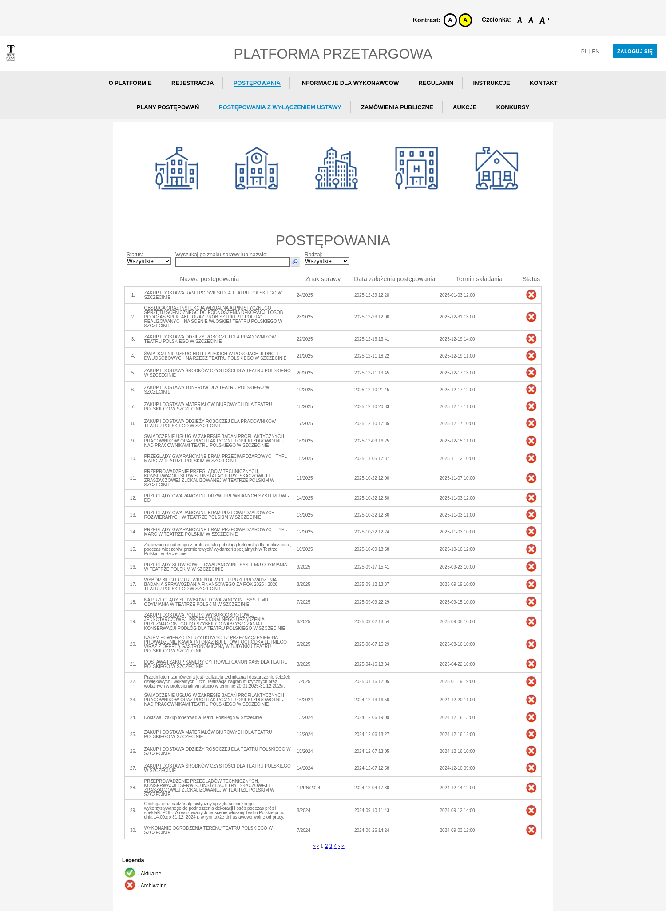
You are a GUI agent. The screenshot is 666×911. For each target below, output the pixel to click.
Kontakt (544, 83)
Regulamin (436, 83)
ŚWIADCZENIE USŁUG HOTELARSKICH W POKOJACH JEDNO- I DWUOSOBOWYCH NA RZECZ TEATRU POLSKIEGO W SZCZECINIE (215, 356)
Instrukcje (491, 83)
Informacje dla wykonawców (349, 83)
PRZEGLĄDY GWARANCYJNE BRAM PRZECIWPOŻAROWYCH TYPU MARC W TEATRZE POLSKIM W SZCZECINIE (216, 458)
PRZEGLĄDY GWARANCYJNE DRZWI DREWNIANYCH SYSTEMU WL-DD (216, 498)
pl (584, 51)
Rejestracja (192, 83)
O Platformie (129, 83)
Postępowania (257, 83)
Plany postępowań (168, 107)
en (595, 51)
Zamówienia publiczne (397, 107)
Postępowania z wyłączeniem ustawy (280, 107)
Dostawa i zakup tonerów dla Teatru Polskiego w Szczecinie (203, 717)
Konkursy (512, 107)
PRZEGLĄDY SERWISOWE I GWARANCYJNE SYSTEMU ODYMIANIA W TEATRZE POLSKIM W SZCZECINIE (215, 567)
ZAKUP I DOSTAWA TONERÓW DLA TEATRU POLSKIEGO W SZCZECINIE (207, 389)
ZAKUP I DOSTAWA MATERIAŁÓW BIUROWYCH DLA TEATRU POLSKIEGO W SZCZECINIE (208, 406)
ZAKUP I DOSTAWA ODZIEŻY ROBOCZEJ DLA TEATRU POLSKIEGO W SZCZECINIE (217, 751)
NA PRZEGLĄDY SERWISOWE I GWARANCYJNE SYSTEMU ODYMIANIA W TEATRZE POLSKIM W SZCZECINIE (206, 602)
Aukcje (464, 107)
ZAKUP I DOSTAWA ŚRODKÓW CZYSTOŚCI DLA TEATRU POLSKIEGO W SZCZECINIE (217, 373)
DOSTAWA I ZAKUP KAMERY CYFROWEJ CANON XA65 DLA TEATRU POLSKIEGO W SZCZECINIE (216, 664)
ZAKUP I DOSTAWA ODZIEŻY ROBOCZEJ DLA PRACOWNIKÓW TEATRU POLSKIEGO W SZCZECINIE (210, 339)
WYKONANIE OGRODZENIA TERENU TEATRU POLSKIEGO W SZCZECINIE (208, 830)
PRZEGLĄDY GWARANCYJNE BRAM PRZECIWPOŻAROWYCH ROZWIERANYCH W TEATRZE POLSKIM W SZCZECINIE (209, 515)
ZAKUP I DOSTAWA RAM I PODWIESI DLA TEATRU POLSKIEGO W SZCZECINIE (213, 295)
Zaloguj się (635, 51)
